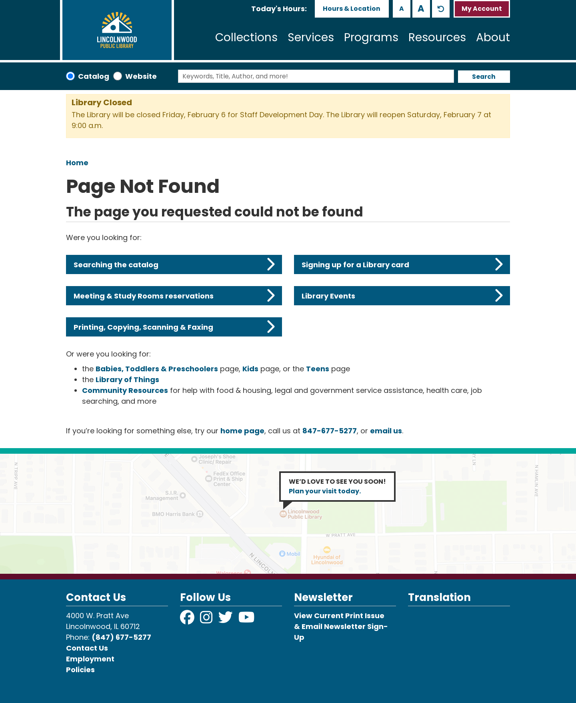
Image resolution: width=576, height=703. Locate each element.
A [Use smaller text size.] (401, 8)
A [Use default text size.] (441, 9)
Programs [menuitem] (371, 37)
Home (77, 163)
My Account (482, 8)
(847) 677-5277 (121, 637)
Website (141, 76)
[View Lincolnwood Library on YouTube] (246, 620)
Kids (250, 369)
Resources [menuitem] (437, 37)
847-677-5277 (329, 431)
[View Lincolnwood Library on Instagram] (207, 620)
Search (484, 76)
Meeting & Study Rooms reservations (174, 295)
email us (386, 431)
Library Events (402, 295)
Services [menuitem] (311, 37)
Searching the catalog (174, 264)
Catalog (93, 76)
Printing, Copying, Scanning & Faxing (174, 327)
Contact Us (87, 648)
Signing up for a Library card (402, 264)
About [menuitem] (493, 37)
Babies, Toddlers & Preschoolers (157, 369)
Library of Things (127, 380)
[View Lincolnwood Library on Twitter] (226, 620)
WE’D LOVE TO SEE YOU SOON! (337, 486)
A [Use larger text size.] (421, 8)
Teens (317, 369)
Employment (90, 659)
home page (242, 431)
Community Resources (125, 390)
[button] (279, 8)
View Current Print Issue (339, 616)
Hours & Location (351, 8)
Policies (80, 670)
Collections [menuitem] (246, 37)
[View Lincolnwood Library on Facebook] (188, 620)
